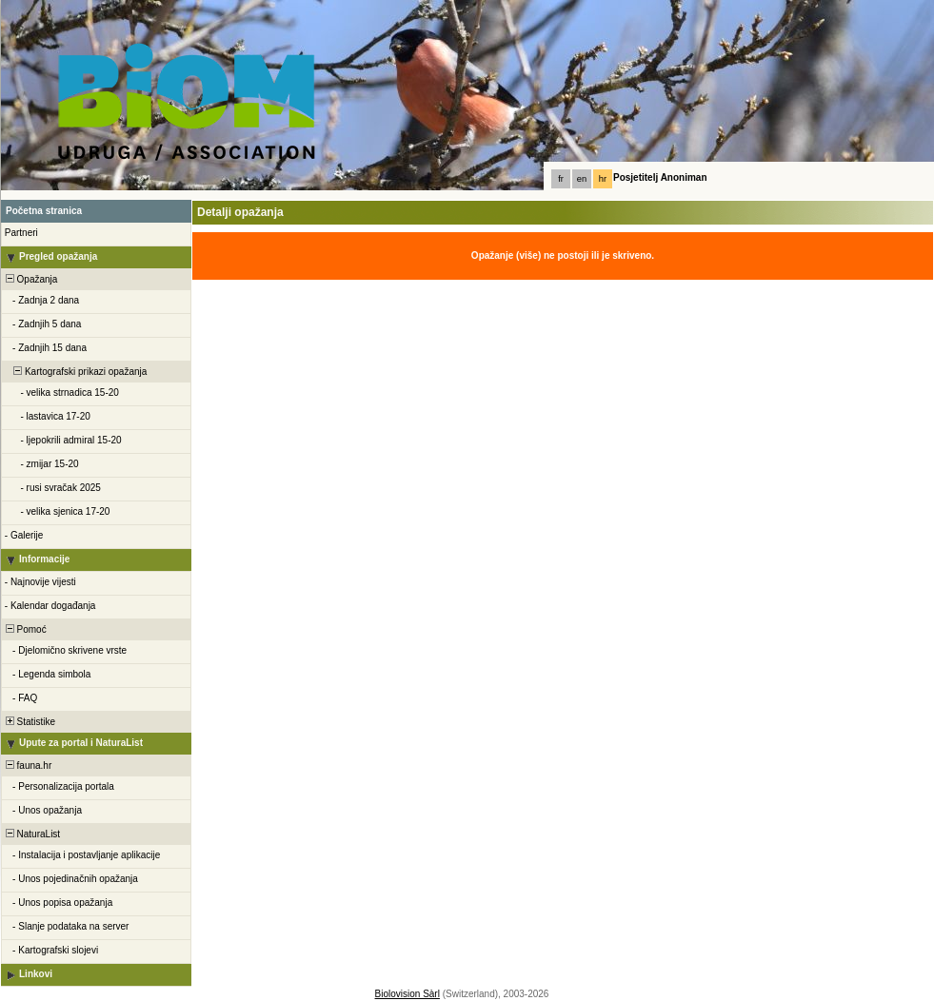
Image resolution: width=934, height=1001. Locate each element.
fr (561, 179)
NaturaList (31, 834)
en (581, 179)
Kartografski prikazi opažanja (75, 371)
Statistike (29, 721)
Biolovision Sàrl (407, 994)
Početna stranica (44, 211)
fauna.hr (27, 765)
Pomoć (25, 629)
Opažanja (30, 279)
